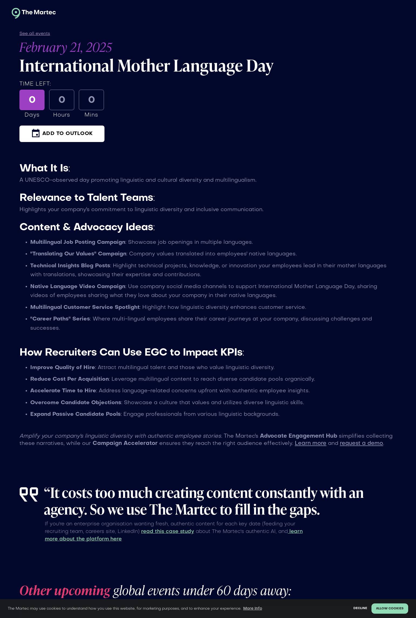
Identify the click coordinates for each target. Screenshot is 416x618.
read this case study (167, 531)
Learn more (310, 443)
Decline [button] (360, 608)
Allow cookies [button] (390, 608)
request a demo (361, 443)
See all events (34, 34)
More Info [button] (252, 608)
